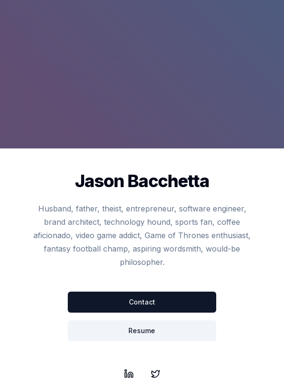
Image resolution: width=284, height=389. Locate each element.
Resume (141, 330)
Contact (142, 302)
